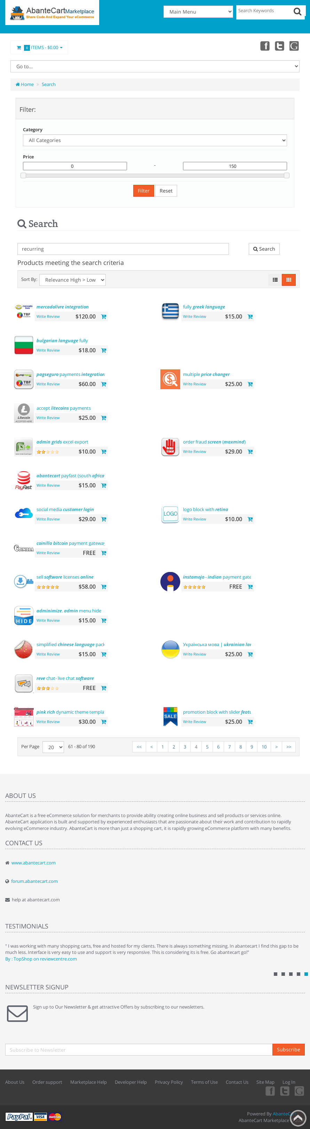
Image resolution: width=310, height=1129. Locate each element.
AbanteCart (284, 1114)
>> (288, 747)
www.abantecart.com (33, 863)
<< (139, 747)
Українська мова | (224, 644)
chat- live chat (65, 678)
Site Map (265, 1082)
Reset (166, 190)
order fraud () (214, 442)
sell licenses (65, 577)
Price (28, 157)
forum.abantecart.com (34, 881)
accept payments (64, 408)
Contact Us (237, 1082)
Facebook (264, 45)
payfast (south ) (71, 475)
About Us (14, 1082)
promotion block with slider (221, 712)
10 (264, 747)
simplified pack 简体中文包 (83, 644)
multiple (206, 374)
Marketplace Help (88, 1082)
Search (49, 84)
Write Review (48, 316)
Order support (47, 1082)
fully (204, 307)
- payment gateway (221, 577)
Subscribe (288, 1049)
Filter (144, 190)
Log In (289, 1082)
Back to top (298, 1118)
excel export (62, 442)
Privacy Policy (169, 1082)
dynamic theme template (72, 712)
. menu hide (69, 610)
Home (25, 84)
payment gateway (71, 543)
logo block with (205, 509)
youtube (294, 45)
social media (65, 509)
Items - (39, 47)
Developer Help (131, 1082)
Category (32, 129)
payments (71, 374)
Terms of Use (204, 1082)
